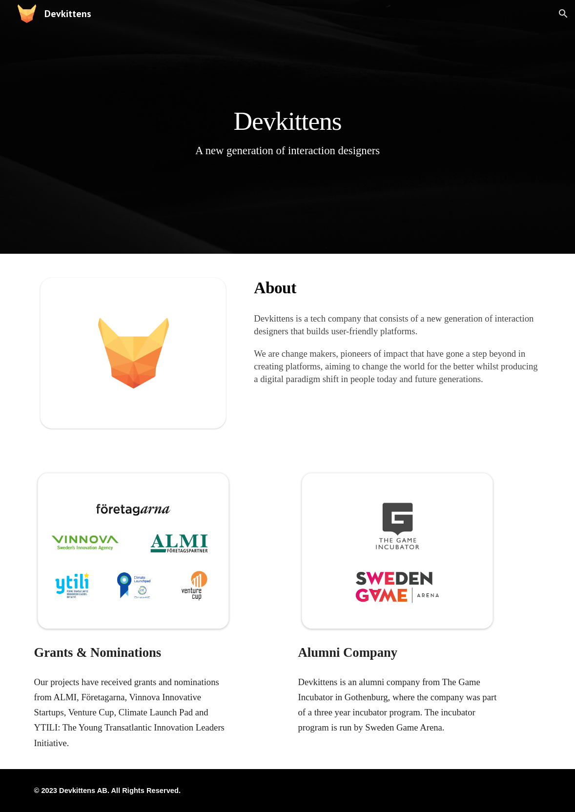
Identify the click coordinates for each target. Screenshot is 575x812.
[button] (563, 13)
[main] (287, 126)
